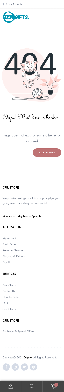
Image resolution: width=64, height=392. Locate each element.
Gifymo (28, 357)
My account (9, 238)
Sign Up (7, 262)
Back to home (47, 152)
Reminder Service (13, 250)
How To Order (11, 297)
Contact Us (9, 291)
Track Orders (10, 244)
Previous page (17, 152)
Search (32, 386)
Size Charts (9, 285)
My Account (10, 386)
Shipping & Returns (14, 256)
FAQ (5, 303)
